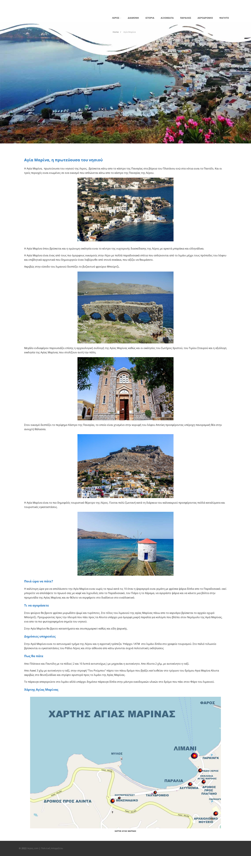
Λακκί (168, 3)
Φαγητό (224, 17)
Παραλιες (185, 17)
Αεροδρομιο (205, 17)
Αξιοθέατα (167, 17)
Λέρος (178, 3)
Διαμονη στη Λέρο (93, 3)
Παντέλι (45, 8)
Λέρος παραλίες (28, 8)
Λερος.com (32, 848)
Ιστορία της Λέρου (150, 3)
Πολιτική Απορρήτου (52, 848)
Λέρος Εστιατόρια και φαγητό (203, 3)
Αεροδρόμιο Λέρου (67, 3)
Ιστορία (149, 17)
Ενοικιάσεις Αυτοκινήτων (121, 3)
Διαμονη (133, 17)
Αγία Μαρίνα (46, 3)
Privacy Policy (26, 3)
